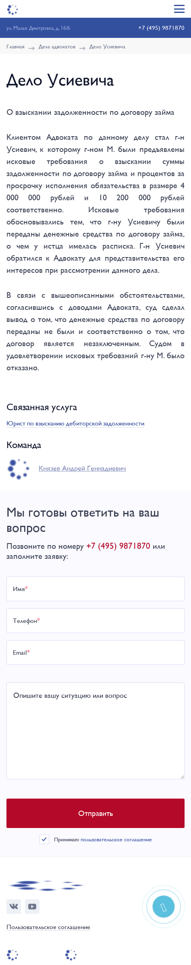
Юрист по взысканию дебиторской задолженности (75, 423)
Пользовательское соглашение (48, 927)
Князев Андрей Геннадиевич (82, 468)
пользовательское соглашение (116, 839)
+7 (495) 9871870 (161, 27)
